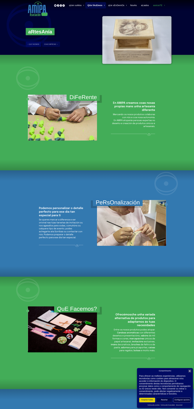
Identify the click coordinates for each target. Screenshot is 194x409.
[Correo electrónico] (54, 5)
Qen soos (74, 5)
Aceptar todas (147, 400)
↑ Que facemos (33, 44)
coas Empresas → (51, 44)
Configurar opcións (182, 400)
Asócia (157, 5)
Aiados (145, 5)
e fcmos (94, 5)
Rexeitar (164, 400)
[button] (190, 371)
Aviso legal (179, 405)
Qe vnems (116, 5)
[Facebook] (63, 5)
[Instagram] (60, 5)
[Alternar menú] (83, 5)
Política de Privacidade (168, 405)
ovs (133, 5)
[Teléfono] (57, 5)
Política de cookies (154, 405)
